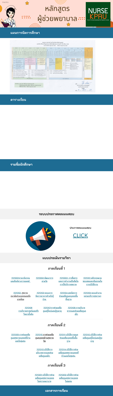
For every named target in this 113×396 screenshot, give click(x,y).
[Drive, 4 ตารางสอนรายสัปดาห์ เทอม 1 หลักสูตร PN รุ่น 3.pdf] (52, 132)
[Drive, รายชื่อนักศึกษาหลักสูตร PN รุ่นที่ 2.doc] (56, 190)
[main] (56, 32)
